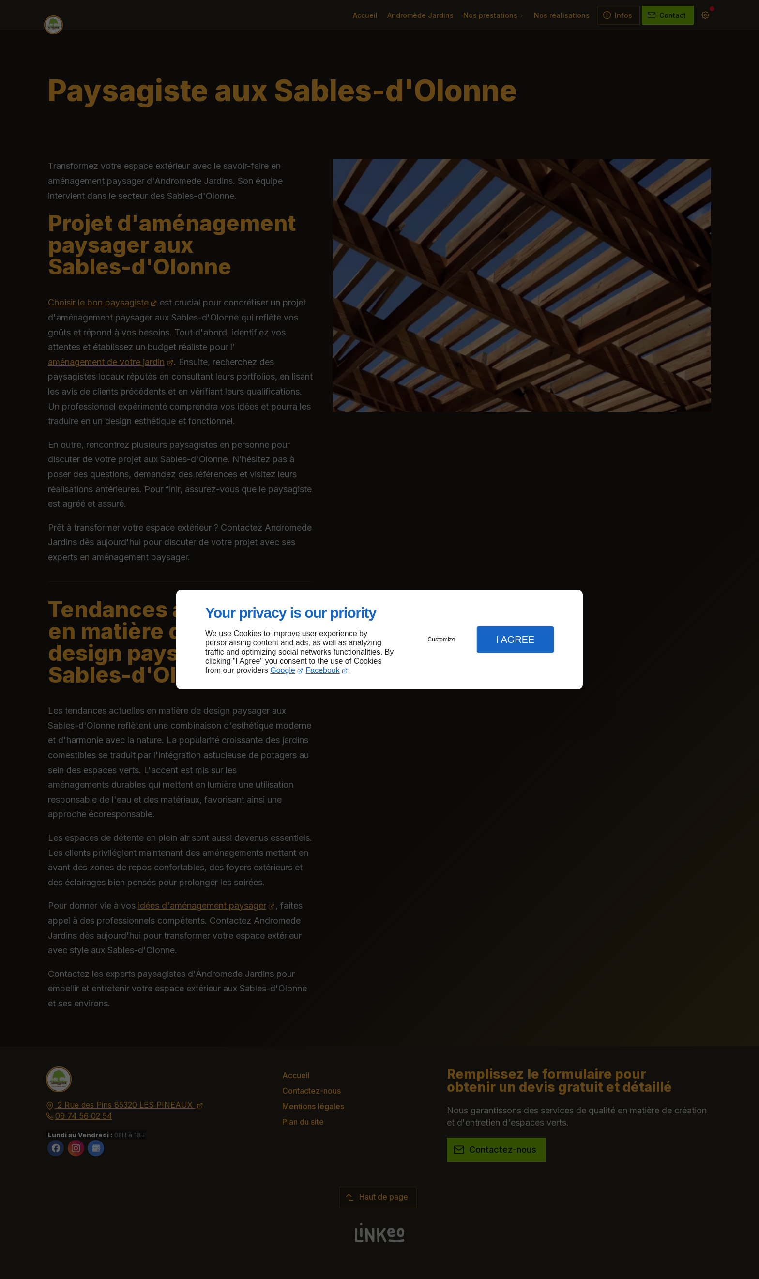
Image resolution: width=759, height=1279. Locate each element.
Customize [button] (441, 639)
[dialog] (379, 640)
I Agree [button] (515, 639)
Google (282, 670)
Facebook (323, 670)
